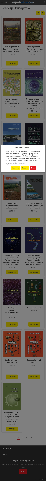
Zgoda (33, 168)
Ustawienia (15, 168)
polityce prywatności (19, 163)
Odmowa (25, 168)
